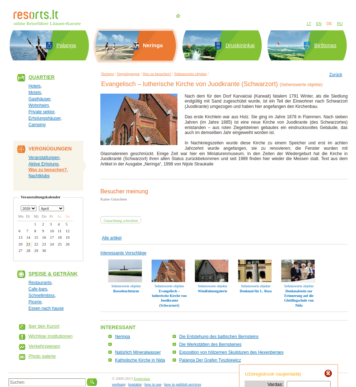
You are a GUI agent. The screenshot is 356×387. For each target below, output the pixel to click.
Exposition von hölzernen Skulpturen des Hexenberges (231, 352)
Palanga (66, 45)
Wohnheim (39, 105)
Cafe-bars (38, 289)
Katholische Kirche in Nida (140, 360)
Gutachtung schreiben (121, 220)
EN (318, 23)
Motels (35, 92)
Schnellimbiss (42, 295)
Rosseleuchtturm (126, 291)
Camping (37, 124)
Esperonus (142, 378)
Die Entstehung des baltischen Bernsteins (219, 336)
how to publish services (182, 384)
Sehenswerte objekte (190, 73)
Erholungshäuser (45, 118)
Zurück (335, 74)
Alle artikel (111, 237)
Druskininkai (240, 45)
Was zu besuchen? (48, 169)
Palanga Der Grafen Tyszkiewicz (210, 360)
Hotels (35, 86)
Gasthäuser (39, 98)
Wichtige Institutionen (51, 336)
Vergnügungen (128, 73)
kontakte (135, 384)
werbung (119, 384)
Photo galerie (42, 356)
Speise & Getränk (53, 274)
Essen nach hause (46, 308)
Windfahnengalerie (212, 291)
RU (340, 23)
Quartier (42, 77)
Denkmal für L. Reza (256, 291)
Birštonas (325, 45)
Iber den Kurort (44, 326)
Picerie (35, 301)
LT (309, 23)
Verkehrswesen (44, 346)
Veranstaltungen (44, 157)
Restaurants (40, 282)
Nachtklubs (39, 175)
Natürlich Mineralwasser (138, 352)
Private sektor (42, 111)
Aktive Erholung (44, 164)
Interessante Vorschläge (123, 252)
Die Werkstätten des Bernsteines (210, 344)
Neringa (107, 73)
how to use (153, 384)
